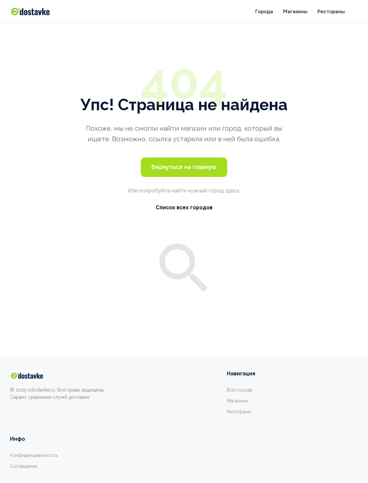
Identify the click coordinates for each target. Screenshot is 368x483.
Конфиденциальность (34, 455)
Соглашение (23, 466)
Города (264, 11)
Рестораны (331, 11)
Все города (239, 390)
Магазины (295, 11)
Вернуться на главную (184, 167)
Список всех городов (184, 207)
